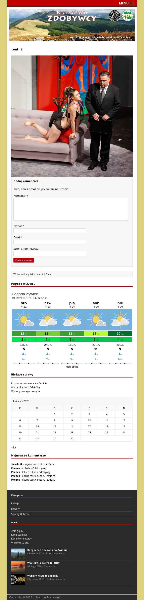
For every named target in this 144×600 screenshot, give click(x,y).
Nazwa (17, 226)
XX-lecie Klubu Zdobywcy (36, 472)
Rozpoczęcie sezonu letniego (38, 476)
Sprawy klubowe (20, 514)
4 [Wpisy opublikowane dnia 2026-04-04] (106, 414)
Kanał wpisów (19, 534)
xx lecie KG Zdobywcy (34, 468)
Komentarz (20, 196)
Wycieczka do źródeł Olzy (25, 387)
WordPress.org (20, 542)
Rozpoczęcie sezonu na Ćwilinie (29, 383)
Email (16, 237)
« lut (13, 447)
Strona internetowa (26, 248)
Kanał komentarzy (21, 538)
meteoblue (72, 366)
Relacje (15, 503)
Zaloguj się (17, 531)
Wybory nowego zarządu (25, 391)
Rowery (15, 509)
